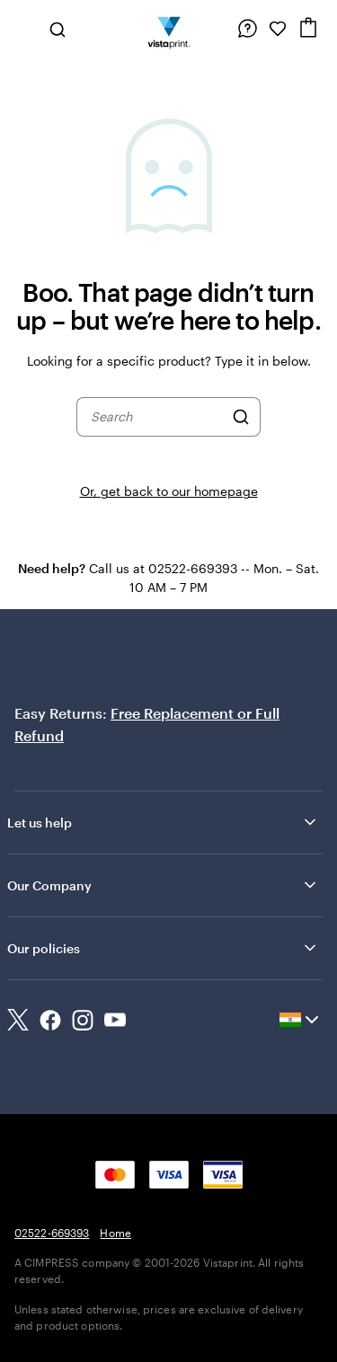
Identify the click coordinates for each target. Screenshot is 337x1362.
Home (115, 1232)
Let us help (163, 822)
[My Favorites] (278, 29)
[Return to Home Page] (168, 28)
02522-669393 (51, 1232)
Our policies (163, 948)
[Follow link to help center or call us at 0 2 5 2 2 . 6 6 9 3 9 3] (247, 28)
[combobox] (157, 417)
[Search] (241, 417)
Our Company (163, 885)
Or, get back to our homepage (169, 491)
